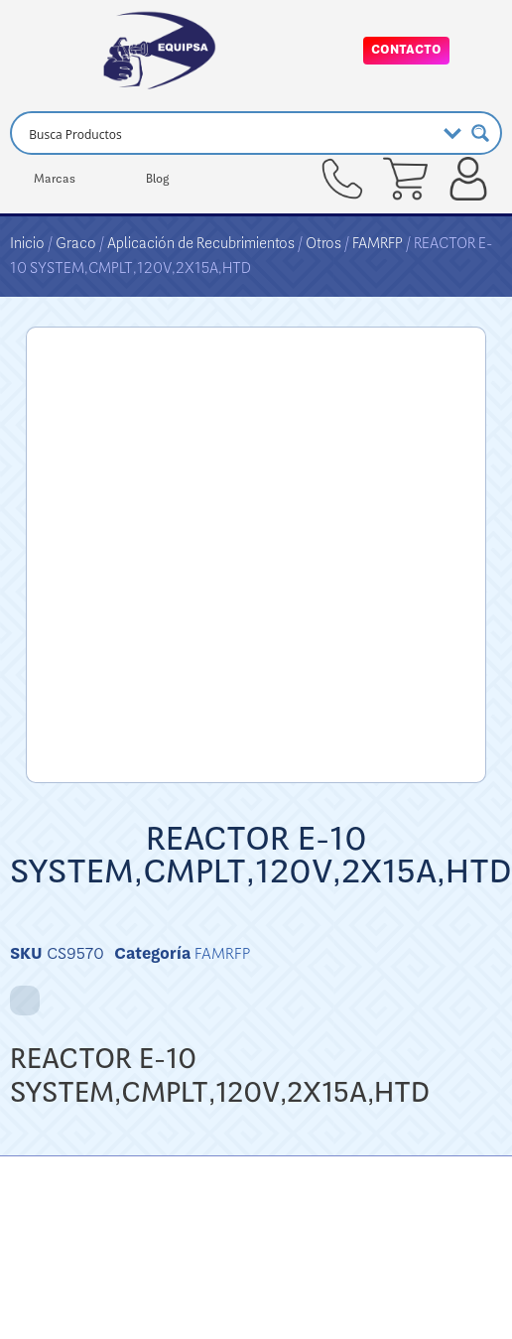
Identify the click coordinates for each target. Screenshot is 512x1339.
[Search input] (229, 133)
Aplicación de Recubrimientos (201, 243)
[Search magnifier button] (480, 133)
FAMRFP (377, 243)
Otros (323, 243)
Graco (76, 243)
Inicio (27, 243)
